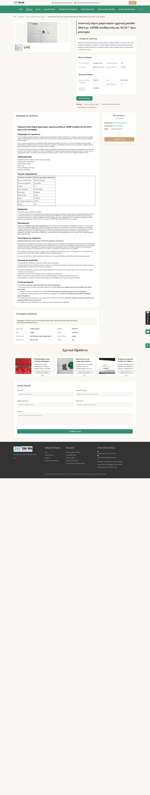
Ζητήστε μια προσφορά (127, 9)
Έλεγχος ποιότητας (87, 9)
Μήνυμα (20, 411)
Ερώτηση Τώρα (84, 98)
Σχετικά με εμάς (49, 9)
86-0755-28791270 (67, 2)
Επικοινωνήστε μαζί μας (106, 9)
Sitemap (103, 474)
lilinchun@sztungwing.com (91, 2)
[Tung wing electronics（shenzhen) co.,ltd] (28, 449)
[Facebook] (14, 458)
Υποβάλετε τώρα (75, 431)
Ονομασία (20, 390)
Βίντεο (38, 9)
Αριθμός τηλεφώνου (22, 401)
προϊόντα (21, 16)
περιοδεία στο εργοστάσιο (68, 9)
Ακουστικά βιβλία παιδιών (73, 452)
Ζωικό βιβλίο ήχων (71, 455)
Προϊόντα (29, 9)
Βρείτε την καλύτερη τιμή (42, 372)
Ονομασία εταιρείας (81, 390)
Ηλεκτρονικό (80, 401)
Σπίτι (20, 9)
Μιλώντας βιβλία (70, 458)
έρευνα (132, 2)
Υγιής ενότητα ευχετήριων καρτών (35, 16)
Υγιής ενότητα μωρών (72, 460)
